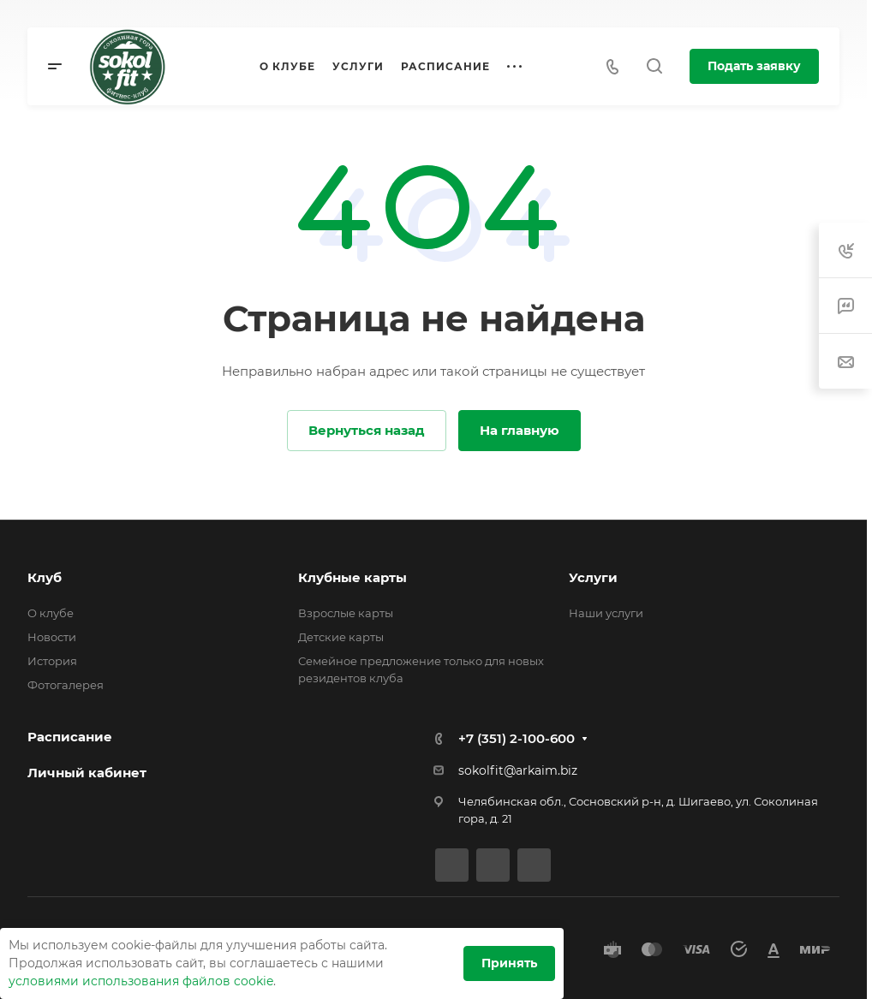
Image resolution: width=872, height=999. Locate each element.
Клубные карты (352, 577)
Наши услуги (606, 613)
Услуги (593, 577)
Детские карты (341, 637)
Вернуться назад (366, 430)
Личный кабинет (86, 772)
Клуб (44, 577)
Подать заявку (754, 66)
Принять (509, 963)
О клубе (50, 613)
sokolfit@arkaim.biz (517, 770)
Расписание (69, 736)
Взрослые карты (345, 613)
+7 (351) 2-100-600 (516, 738)
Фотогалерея (65, 685)
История (52, 661)
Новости (51, 637)
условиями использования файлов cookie (141, 981)
